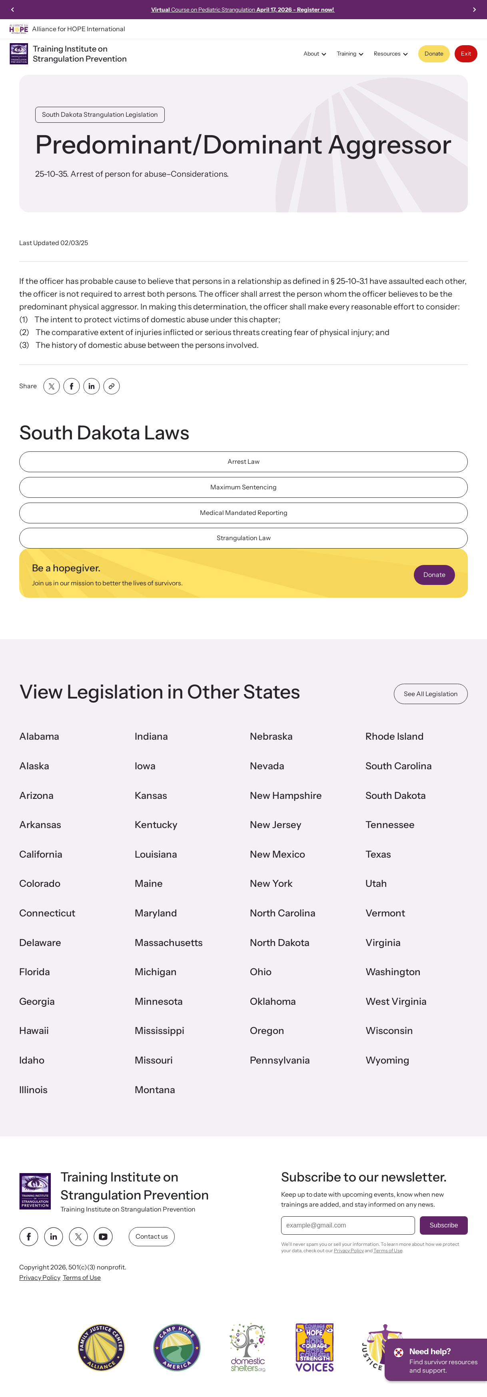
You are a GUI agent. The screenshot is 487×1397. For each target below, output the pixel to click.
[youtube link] (103, 1236)
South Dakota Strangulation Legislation (100, 114)
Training (351, 54)
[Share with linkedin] (91, 386)
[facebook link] (28, 1236)
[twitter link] (78, 1236)
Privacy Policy (39, 1277)
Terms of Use (82, 1277)
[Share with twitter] (51, 386)
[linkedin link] (53, 1236)
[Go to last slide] (13, 9)
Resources (392, 54)
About (316, 54)
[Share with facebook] (71, 386)
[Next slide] (474, 9)
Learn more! (325, 9)
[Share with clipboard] (111, 386)
